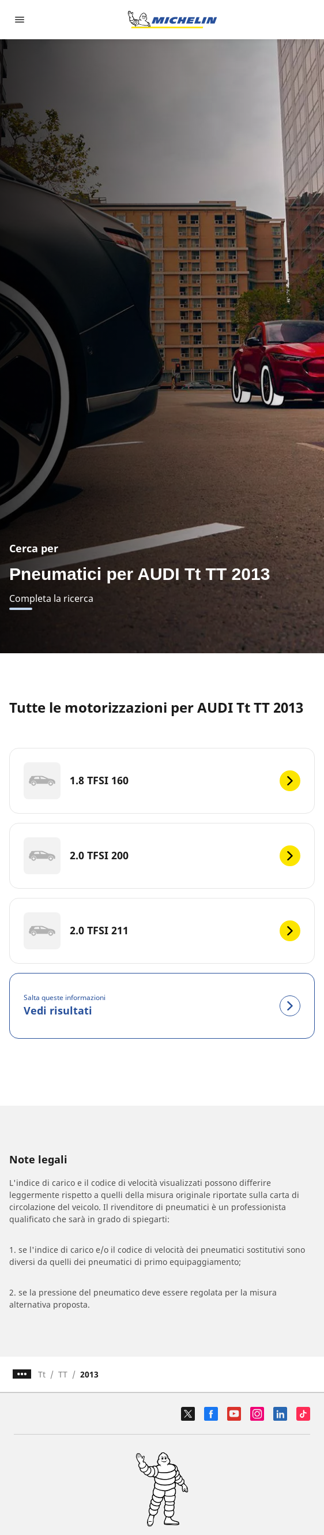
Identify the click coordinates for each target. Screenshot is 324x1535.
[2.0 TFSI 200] (162, 856)
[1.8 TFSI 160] (162, 781)
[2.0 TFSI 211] (162, 931)
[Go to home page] (172, 19)
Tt (42, 1374)
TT (62, 1374)
